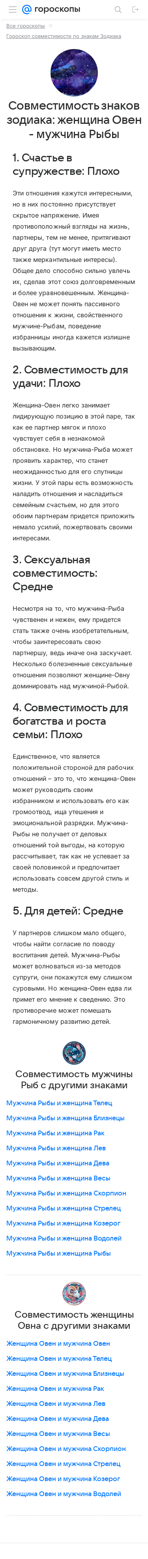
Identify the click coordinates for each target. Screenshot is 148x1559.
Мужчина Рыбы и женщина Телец (59, 1103)
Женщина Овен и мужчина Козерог (63, 1479)
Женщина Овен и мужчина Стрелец (63, 1464)
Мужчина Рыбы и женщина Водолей (64, 1238)
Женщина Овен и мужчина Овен (58, 1343)
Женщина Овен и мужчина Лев (55, 1403)
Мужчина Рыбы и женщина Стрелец (63, 1208)
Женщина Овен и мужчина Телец (59, 1358)
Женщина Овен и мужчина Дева (57, 1419)
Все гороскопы (25, 26)
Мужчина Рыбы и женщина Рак (55, 1133)
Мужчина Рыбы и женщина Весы (58, 1178)
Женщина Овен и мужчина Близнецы (65, 1373)
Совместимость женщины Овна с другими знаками (74, 1320)
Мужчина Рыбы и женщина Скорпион (66, 1193)
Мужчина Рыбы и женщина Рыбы (58, 1253)
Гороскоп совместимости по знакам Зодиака (63, 36)
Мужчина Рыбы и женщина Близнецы (65, 1118)
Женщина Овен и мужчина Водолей (63, 1494)
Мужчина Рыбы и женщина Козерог (63, 1223)
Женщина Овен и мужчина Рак (55, 1388)
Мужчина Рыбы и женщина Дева (57, 1163)
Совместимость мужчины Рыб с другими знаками (74, 1080)
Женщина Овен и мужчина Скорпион (66, 1449)
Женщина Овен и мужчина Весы (58, 1434)
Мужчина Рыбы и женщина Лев (56, 1148)
